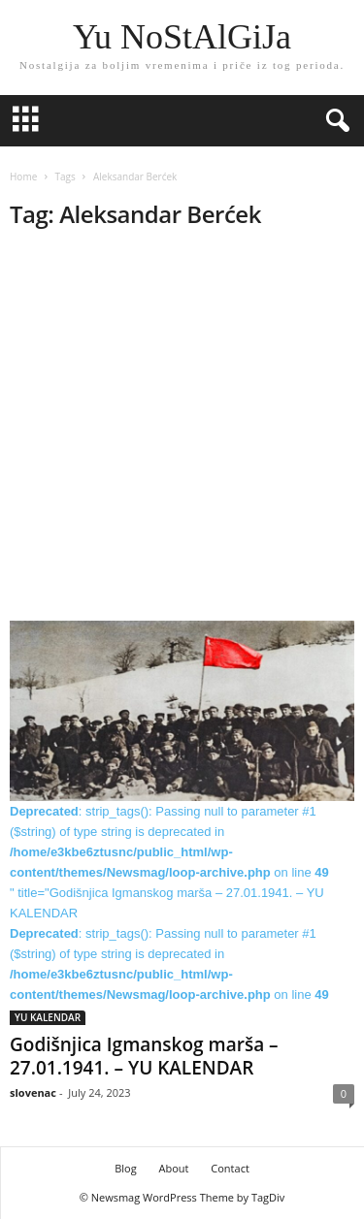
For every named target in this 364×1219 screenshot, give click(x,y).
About (173, 1168)
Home (23, 176)
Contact (230, 1168)
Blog (125, 1168)
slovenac (33, 1092)
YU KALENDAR (48, 1017)
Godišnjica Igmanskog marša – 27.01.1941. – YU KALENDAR (144, 1056)
